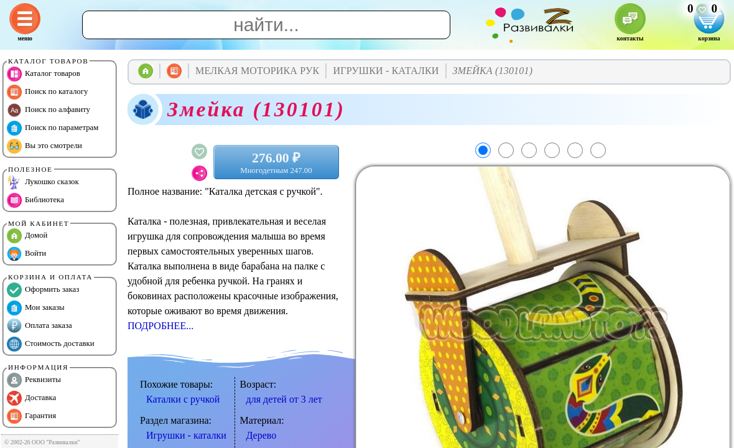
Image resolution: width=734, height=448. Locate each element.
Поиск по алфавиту (48, 110)
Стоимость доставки (51, 344)
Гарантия (31, 416)
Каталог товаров (43, 74)
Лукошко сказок (43, 182)
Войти (26, 253)
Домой (27, 235)
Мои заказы (36, 308)
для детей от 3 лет (284, 399)
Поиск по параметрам (52, 128)
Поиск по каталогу (47, 92)
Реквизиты (34, 380)
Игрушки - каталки (186, 435)
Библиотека (35, 200)
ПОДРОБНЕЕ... (160, 325)
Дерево (261, 435)
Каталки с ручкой (183, 399)
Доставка (31, 398)
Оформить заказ (43, 289)
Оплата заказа (39, 326)
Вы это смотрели (44, 146)
